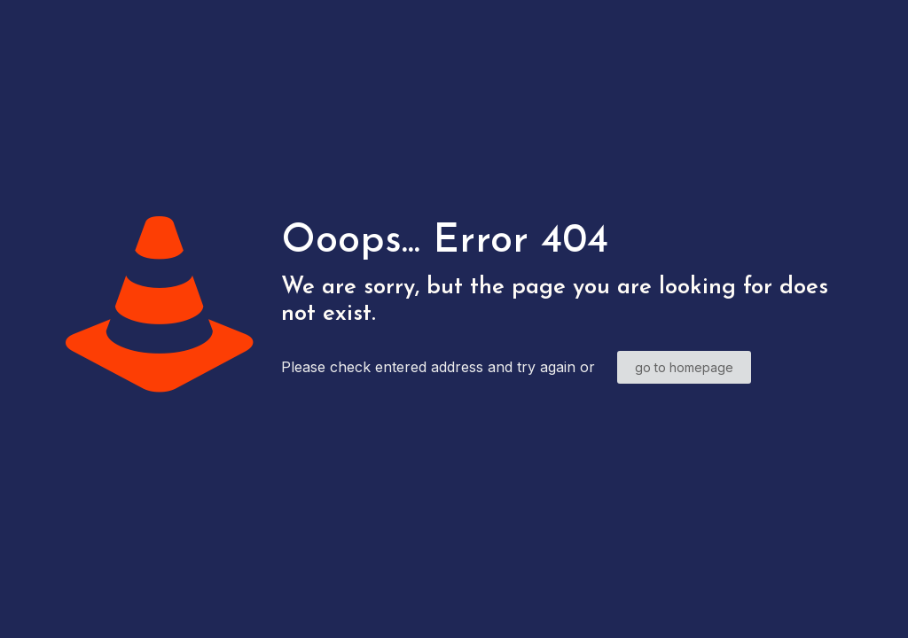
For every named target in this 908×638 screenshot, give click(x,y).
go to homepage (684, 367)
